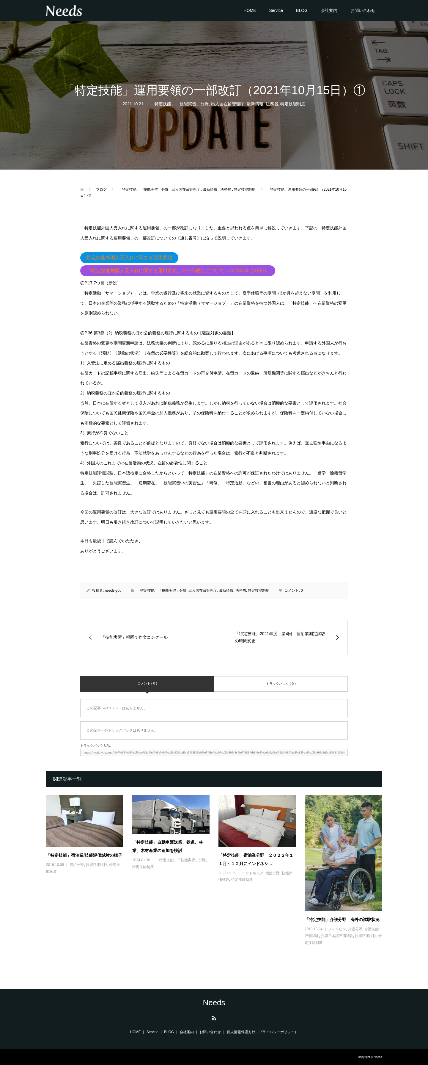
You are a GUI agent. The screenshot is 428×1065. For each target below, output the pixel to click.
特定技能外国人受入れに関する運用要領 (129, 257)
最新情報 (255, 103)
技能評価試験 (96, 865)
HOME (249, 10)
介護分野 (355, 929)
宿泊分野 (77, 865)
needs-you (113, 590)
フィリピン (337, 929)
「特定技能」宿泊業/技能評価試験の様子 (84, 855)
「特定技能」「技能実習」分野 (179, 103)
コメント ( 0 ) (147, 683)
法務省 (272, 103)
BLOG (302, 10)
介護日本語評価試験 (337, 936)
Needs (214, 1002)
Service (276, 10)
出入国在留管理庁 (227, 103)
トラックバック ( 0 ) (281, 683)
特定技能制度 (292, 103)
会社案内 (329, 10)
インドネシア (252, 873)
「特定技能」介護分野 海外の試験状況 (342, 919)
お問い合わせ (362, 10)
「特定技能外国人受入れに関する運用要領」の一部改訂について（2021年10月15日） (177, 270)
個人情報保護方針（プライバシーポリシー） (262, 1032)
